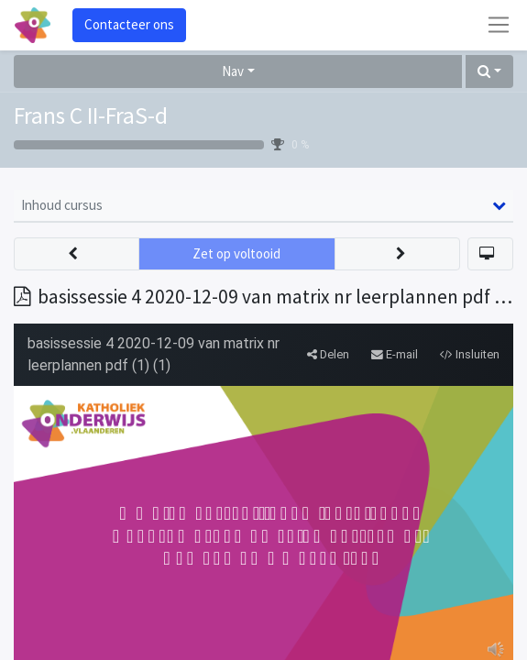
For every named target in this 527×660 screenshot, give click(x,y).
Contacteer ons (129, 24)
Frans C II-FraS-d (91, 115)
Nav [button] (233, 71)
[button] (489, 72)
